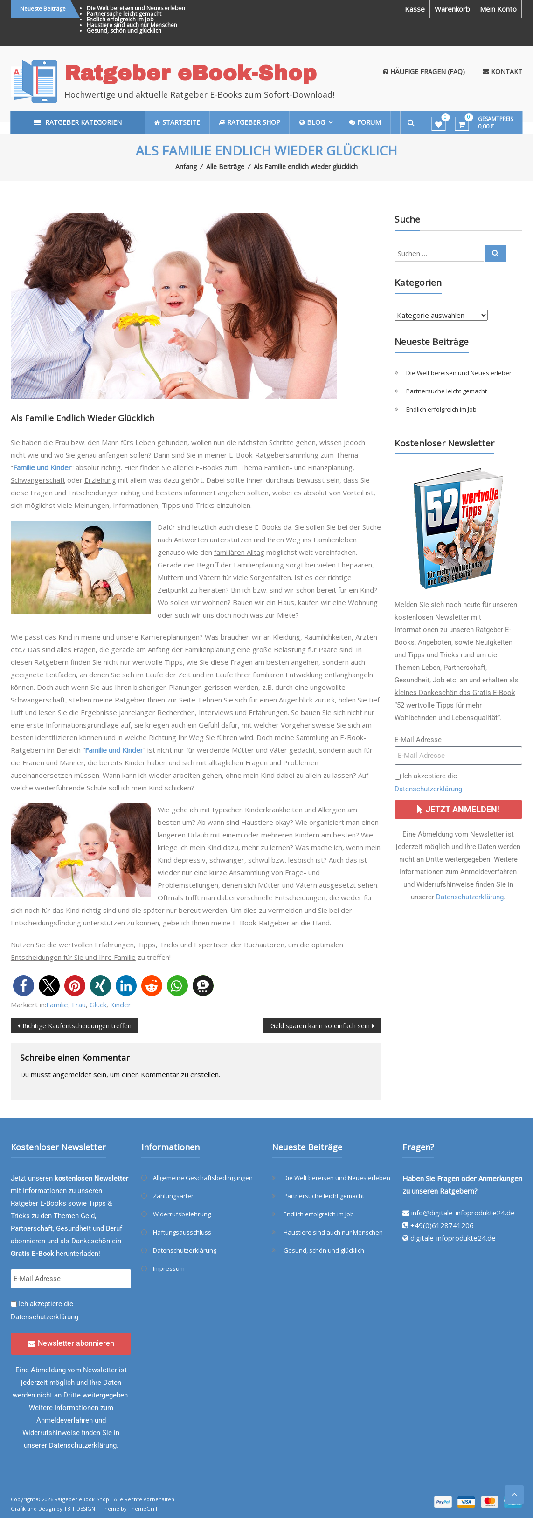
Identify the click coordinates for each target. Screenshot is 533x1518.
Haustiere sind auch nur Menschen (132, 25)
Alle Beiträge (225, 166)
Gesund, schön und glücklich (124, 30)
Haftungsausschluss (182, 1232)
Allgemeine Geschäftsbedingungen (203, 1178)
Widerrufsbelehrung (182, 1214)
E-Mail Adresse (418, 739)
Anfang (186, 166)
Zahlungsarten (174, 1196)
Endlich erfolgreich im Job (120, 19)
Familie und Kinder (42, 467)
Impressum (169, 1268)
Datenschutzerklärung (428, 789)
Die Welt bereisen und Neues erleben (136, 8)
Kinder (120, 1004)
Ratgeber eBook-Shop (190, 72)
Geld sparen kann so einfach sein (320, 1025)
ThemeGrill (142, 1508)
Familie (57, 1004)
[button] (23, 985)
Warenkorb (452, 8)
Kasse (415, 8)
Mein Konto (498, 8)
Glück (98, 1004)
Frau (79, 1004)
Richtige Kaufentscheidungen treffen (77, 1025)
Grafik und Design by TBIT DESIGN (53, 1508)
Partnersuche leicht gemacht (124, 14)
